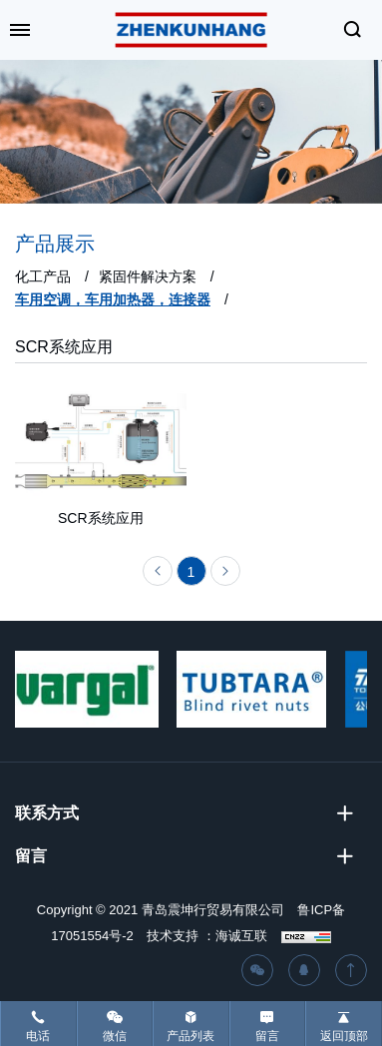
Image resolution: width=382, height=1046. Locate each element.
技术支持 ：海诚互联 (207, 935)
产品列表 (190, 1036)
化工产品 (43, 276)
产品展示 (55, 244)
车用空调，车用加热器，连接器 (112, 299)
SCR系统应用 (64, 346)
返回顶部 (344, 1036)
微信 (115, 1036)
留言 (267, 1036)
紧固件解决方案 (147, 276)
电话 (38, 1036)
